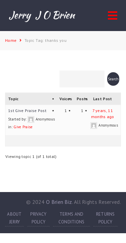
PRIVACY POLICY (38, 218)
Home (11, 40)
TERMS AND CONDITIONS (71, 218)
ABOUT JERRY (14, 218)
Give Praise (23, 127)
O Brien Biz (59, 201)
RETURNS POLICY (105, 218)
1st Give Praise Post (27, 110)
